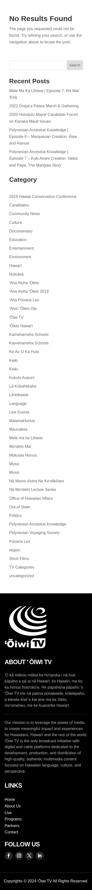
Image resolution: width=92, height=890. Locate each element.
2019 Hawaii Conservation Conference (43, 197)
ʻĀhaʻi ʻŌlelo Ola (23, 308)
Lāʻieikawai (18, 395)
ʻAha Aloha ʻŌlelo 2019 (29, 291)
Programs (13, 819)
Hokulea (16, 274)
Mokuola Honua (23, 455)
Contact (11, 832)
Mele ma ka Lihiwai (26, 438)
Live (8, 813)
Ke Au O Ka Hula (24, 352)
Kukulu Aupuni (21, 378)
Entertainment (21, 248)
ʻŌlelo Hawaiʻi (21, 326)
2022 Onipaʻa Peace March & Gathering (44, 106)
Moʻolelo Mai (20, 446)
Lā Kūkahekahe (23, 386)
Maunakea (18, 429)
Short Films (19, 559)
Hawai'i (15, 266)
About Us (13, 806)
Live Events (19, 412)
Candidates (19, 205)
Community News (24, 214)
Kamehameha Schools (29, 334)
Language (18, 404)
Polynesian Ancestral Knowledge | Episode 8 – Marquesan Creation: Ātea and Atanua (43, 136)
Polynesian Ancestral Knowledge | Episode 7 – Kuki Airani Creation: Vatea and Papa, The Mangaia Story (43, 158)
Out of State (19, 507)
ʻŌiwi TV (16, 317)
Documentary (21, 231)
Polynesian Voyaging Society (34, 533)
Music (14, 464)
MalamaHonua (22, 421)
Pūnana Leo (19, 541)
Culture (15, 222)
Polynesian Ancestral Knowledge (37, 524)
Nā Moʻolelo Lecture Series (32, 490)
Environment (20, 257)
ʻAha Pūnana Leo (24, 300)
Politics (15, 515)
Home (10, 799)
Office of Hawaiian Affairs (31, 498)
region (14, 550)
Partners (12, 826)
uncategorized (21, 576)
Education (18, 240)
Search (74, 65)
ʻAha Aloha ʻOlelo (24, 283)
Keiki (13, 360)
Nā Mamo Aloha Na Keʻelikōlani (36, 481)
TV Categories (21, 567)
